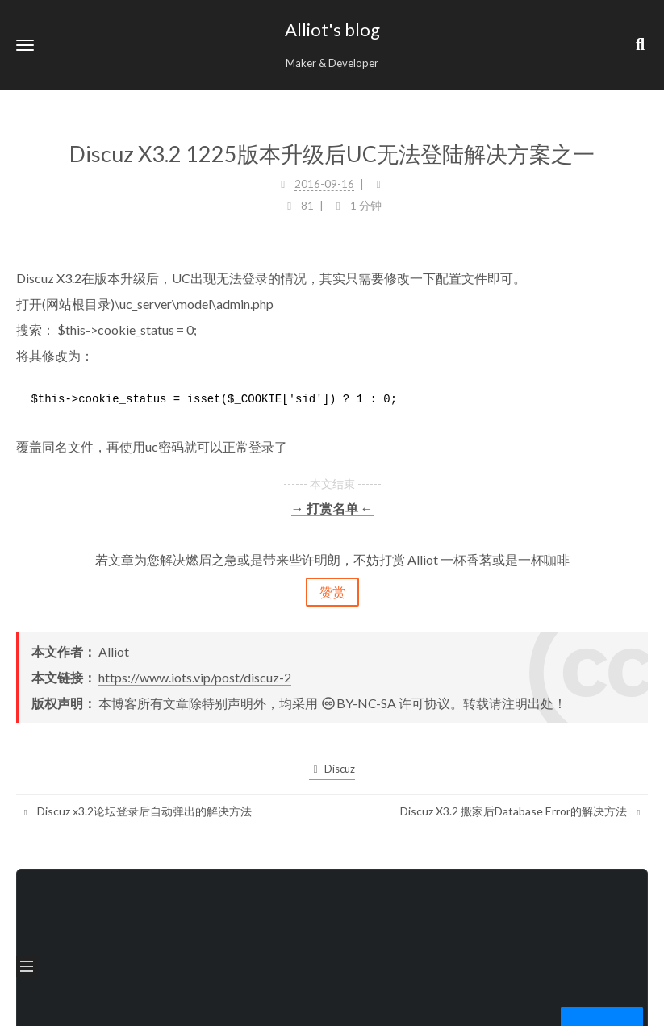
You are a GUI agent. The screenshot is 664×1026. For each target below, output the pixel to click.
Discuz (332, 768)
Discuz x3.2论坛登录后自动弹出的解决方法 (136, 811)
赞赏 (332, 591)
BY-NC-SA (358, 703)
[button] (25, 45)
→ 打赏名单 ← (332, 507)
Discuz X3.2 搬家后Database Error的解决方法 (522, 811)
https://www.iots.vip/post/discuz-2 (194, 677)
